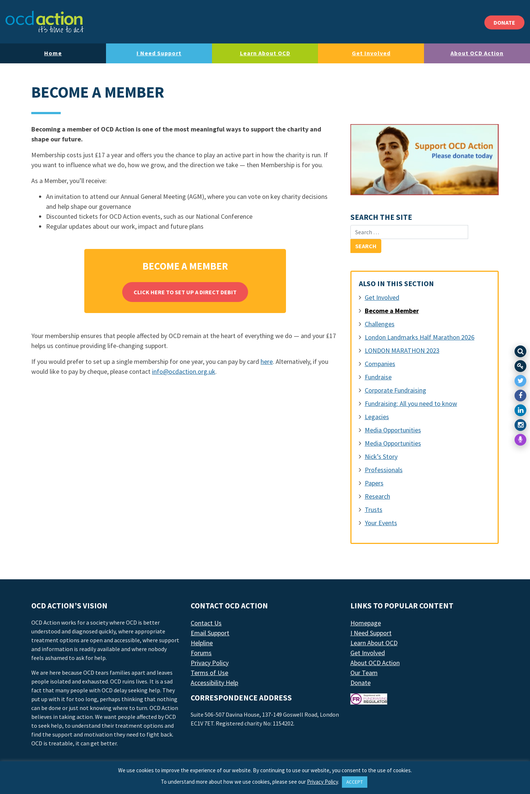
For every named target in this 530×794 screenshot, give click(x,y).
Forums (201, 653)
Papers (374, 483)
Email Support (210, 633)
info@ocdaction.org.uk (183, 371)
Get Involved (371, 53)
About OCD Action (477, 53)
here (267, 361)
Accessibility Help (214, 682)
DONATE (504, 22)
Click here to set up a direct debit (185, 292)
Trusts (373, 509)
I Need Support (159, 53)
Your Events (381, 523)
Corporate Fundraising (395, 390)
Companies (380, 363)
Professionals (384, 469)
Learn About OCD (265, 53)
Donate (360, 682)
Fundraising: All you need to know (411, 403)
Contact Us (206, 623)
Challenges (380, 324)
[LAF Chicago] (45, 22)
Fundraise (378, 377)
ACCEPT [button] (354, 782)
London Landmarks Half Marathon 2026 (419, 337)
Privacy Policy (210, 662)
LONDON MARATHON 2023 (402, 350)
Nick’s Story (381, 456)
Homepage (365, 623)
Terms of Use (209, 672)
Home (53, 53)
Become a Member (392, 310)
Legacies (377, 416)
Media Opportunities (393, 430)
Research (377, 496)
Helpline (202, 643)
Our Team (364, 672)
